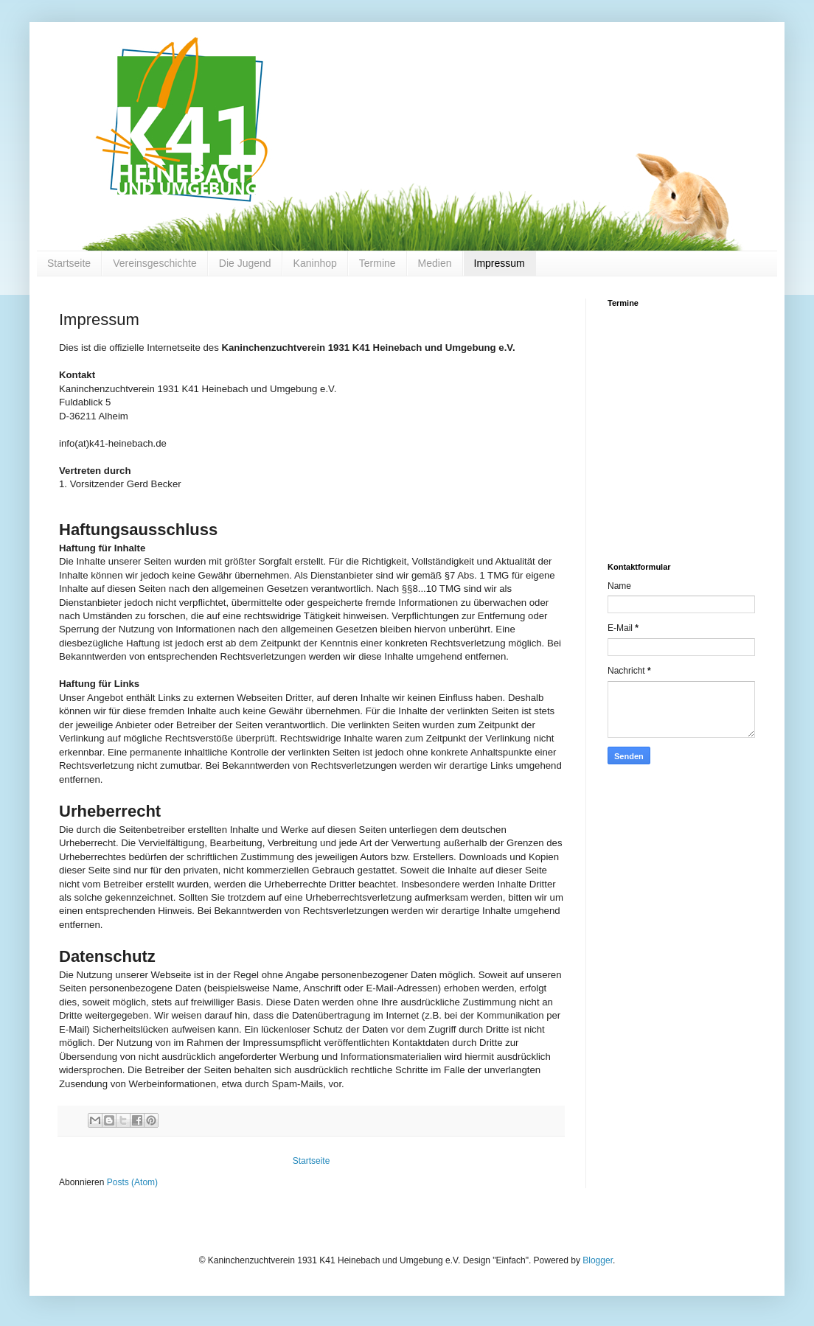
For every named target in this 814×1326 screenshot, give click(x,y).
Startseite (69, 263)
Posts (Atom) (132, 1182)
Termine (377, 263)
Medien (435, 263)
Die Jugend (245, 263)
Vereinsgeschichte (155, 263)
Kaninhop (315, 263)
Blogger (597, 1260)
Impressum (499, 263)
